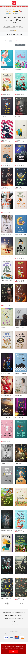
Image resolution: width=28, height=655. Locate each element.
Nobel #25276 (4, 485)
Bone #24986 (18, 351)
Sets (23, 618)
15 (20, 603)
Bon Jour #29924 (4, 234)
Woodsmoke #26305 (5, 576)
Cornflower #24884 (19, 373)
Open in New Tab (20, 45)
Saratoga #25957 (4, 508)
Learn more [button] (20, 648)
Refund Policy (20, 615)
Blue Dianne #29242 (19, 485)
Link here (16, 30)
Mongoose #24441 (4, 304)
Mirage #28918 (18, 163)
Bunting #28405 (4, 140)
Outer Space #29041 (5, 530)
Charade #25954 (4, 598)
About (5, 617)
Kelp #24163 (17, 598)
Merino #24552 (18, 140)
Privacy (15, 615)
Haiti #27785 (17, 417)
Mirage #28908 (18, 187)
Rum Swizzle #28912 (5, 93)
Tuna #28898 (3, 116)
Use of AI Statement (12, 618)
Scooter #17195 (4, 69)
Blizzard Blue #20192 (19, 69)
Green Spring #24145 (19, 256)
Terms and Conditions (9, 615)
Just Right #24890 (4, 163)
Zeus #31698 (17, 463)
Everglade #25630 (18, 553)
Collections (19, 618)
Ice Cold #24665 (18, 530)
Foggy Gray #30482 (19, 576)
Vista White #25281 (18, 211)
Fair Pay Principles (23, 617)
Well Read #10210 (4, 395)
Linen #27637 (18, 508)
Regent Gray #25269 (5, 280)
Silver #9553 (3, 463)
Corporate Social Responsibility (12, 617)
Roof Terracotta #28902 (19, 280)
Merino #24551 (4, 553)
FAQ (2, 617)
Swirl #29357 (17, 395)
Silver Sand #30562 (19, 327)
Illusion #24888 (4, 440)
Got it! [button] (13, 651)
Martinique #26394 (4, 256)
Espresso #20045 (18, 304)
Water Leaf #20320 (19, 93)
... (17, 603)
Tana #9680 (3, 327)
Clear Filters (16, 40)
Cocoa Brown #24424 (5, 187)
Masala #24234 (18, 116)
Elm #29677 (17, 440)
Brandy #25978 (4, 417)
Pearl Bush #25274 (4, 351)
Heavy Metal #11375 (5, 211)
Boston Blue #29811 (19, 234)
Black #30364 (3, 373)
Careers (6, 618)
